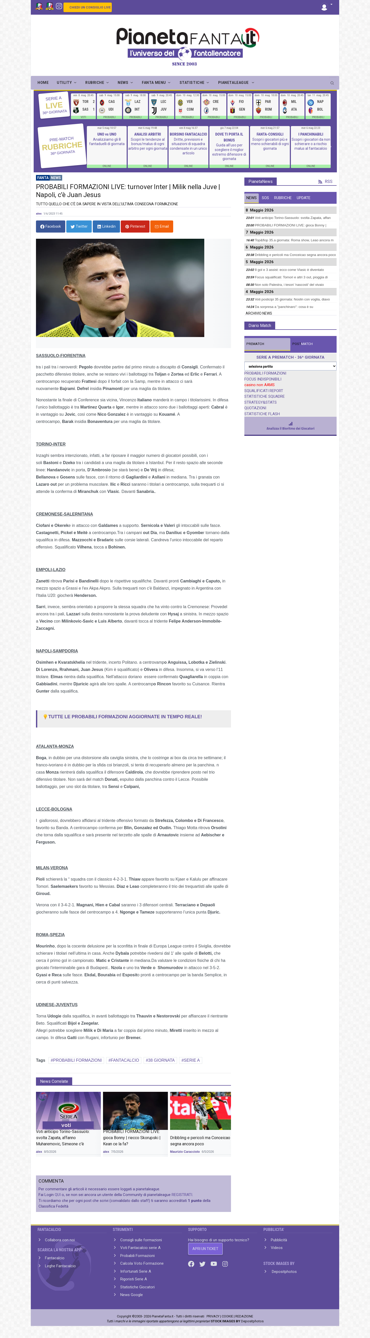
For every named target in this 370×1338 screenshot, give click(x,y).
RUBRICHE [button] (94, 83)
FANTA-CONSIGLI (270, 134)
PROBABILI (109, 117)
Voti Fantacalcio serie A (140, 1247)
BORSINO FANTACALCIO (188, 134)
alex (39, 213)
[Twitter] (203, 1263)
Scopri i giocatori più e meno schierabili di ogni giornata (270, 143)
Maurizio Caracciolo (185, 1152)
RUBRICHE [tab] (283, 198)
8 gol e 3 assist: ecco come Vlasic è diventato (289, 270)
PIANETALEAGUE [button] (234, 83)
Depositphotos (284, 1271)
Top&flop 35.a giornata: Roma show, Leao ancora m (294, 240)
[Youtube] (214, 1263)
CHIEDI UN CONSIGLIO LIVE (90, 7)
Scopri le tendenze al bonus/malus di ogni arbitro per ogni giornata (147, 143)
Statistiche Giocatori (137, 1287)
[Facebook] (191, 1263)
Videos (277, 1247)
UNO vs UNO (106, 134)
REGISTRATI (182, 1194)
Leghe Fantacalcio (60, 1266)
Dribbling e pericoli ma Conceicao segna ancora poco (295, 255)
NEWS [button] (123, 83)
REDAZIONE (244, 1316)
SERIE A (192, 1060)
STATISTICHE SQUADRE (264, 396)
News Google (131, 1294)
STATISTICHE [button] (192, 83)
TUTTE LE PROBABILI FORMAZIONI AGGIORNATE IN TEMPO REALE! (122, 716)
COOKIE (227, 1316)
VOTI (83, 117)
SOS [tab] (265, 198)
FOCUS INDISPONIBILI (262, 379)
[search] (333, 81)
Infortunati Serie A (135, 1271)
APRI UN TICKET (205, 1249)
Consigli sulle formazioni (141, 1240)
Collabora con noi (60, 1240)
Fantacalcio (54, 1258)
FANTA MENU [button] (154, 83)
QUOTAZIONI (255, 408)
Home (43, 83)
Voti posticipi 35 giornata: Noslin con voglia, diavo (292, 299)
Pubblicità (279, 1240)
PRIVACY (213, 1316)
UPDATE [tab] (303, 198)
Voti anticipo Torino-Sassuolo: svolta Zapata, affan (293, 218)
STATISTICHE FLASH (262, 414)
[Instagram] (58, 6)
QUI (58, 1194)
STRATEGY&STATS (260, 402)
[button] (326, 5)
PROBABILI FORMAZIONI (77, 1060)
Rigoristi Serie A (133, 1279)
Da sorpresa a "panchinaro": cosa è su (284, 307)
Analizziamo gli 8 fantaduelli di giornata (107, 141)
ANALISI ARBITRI (147, 134)
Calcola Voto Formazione (142, 1263)
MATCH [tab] (255, 344)
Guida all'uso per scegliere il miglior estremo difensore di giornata (229, 152)
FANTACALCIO (125, 1060)
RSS (325, 181)
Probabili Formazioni (137, 1255)
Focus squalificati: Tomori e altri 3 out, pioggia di (291, 277)
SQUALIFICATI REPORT (263, 390)
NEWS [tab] (251, 198)
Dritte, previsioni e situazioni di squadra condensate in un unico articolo (188, 146)
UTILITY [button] (64, 83)
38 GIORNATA (161, 1060)
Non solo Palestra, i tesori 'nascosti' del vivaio (289, 285)
